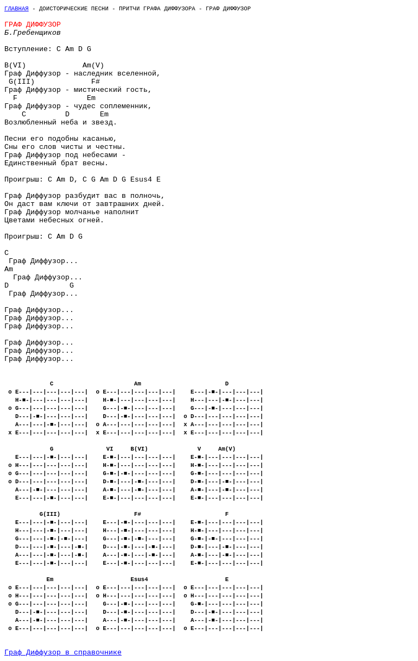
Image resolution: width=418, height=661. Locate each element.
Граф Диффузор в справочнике (63, 652)
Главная (16, 8)
